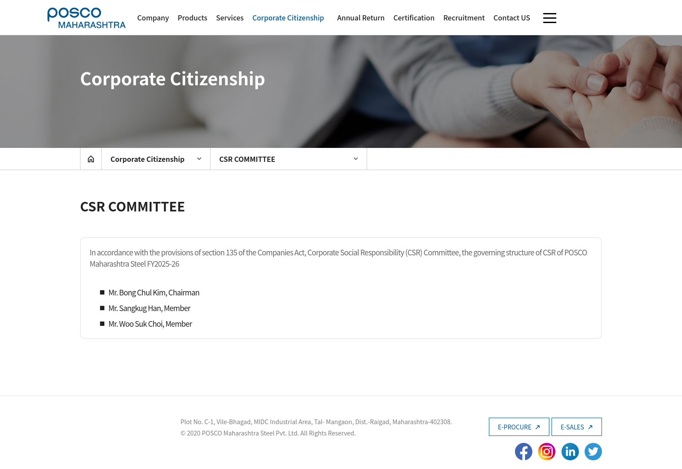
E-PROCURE (519, 426)
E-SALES (577, 426)
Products (192, 17)
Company (153, 17)
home (90, 159)
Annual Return (360, 17)
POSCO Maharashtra (86, 17)
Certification (414, 17)
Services (230, 17)
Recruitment (464, 17)
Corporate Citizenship (288, 17)
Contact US (512, 17)
